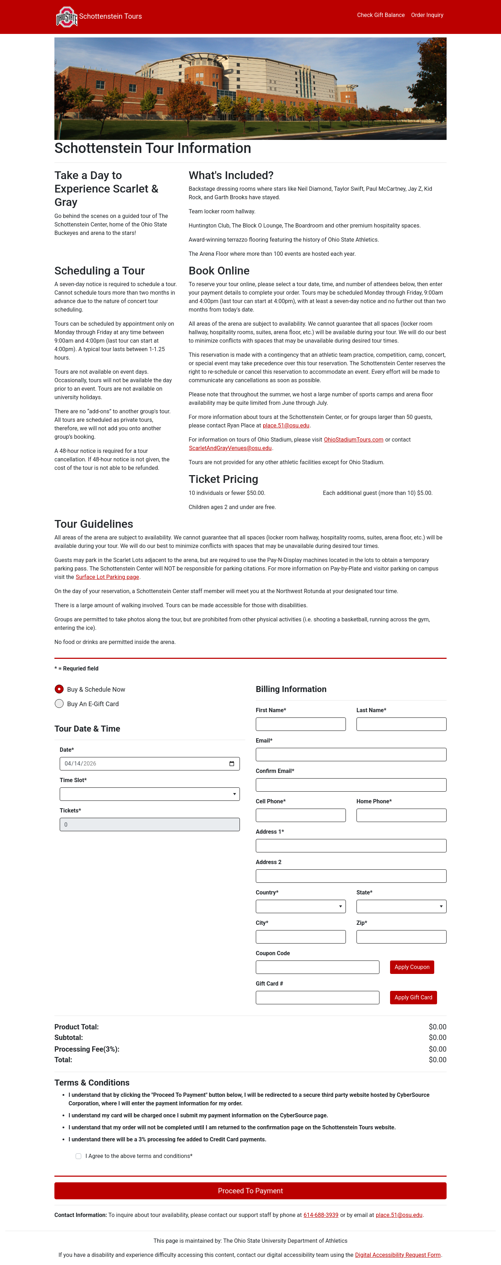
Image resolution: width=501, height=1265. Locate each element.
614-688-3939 (320, 1215)
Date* (67, 749)
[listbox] (150, 794)
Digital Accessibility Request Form (398, 1255)
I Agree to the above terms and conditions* (139, 1156)
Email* (264, 740)
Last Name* (371, 710)
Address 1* (270, 831)
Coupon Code (273, 953)
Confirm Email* (275, 771)
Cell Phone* (271, 801)
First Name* (271, 710)
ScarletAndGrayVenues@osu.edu (230, 448)
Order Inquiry (427, 15)
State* (364, 892)
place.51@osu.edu (286, 425)
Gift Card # (269, 983)
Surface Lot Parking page (107, 577)
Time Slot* (73, 780)
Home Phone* (374, 801)
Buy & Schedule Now (92, 689)
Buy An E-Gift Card (89, 703)
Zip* (361, 923)
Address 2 (269, 862)
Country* (267, 892)
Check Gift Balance (381, 15)
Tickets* (70, 810)
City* (262, 923)
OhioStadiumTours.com (353, 439)
